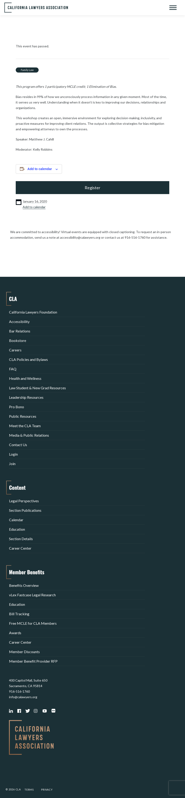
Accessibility (19, 321)
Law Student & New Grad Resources (37, 388)
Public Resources (22, 416)
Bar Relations (19, 331)
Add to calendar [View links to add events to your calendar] (40, 169)
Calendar (16, 520)
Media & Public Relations (29, 435)
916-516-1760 (19, 691)
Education (17, 529)
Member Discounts (24, 651)
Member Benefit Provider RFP (33, 661)
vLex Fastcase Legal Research (32, 595)
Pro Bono (16, 407)
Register (92, 187)
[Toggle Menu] (173, 7)
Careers (15, 350)
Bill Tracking (19, 614)
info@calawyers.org (23, 697)
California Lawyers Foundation (33, 312)
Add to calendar (34, 207)
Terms (29, 789)
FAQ (12, 369)
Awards (15, 632)
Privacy (47, 789)
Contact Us (18, 444)
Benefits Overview (24, 585)
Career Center (20, 548)
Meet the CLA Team (25, 425)
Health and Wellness (25, 378)
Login (13, 454)
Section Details (21, 538)
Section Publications (25, 510)
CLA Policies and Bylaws (28, 359)
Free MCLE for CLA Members (33, 623)
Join (12, 463)
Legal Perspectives (24, 501)
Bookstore (17, 340)
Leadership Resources (26, 397)
